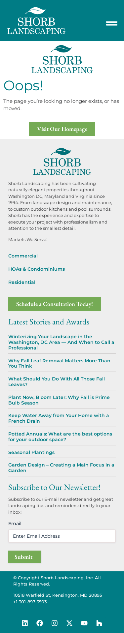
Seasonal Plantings (31, 452)
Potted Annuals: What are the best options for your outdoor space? (60, 436)
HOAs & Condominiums (36, 269)
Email (14, 524)
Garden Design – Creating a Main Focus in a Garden (61, 467)
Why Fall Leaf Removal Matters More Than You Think (59, 363)
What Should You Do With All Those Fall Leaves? (56, 381)
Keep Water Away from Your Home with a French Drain (58, 418)
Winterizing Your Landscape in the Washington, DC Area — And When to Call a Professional (61, 342)
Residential (21, 282)
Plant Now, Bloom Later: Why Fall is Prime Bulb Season (59, 400)
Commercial (23, 256)
